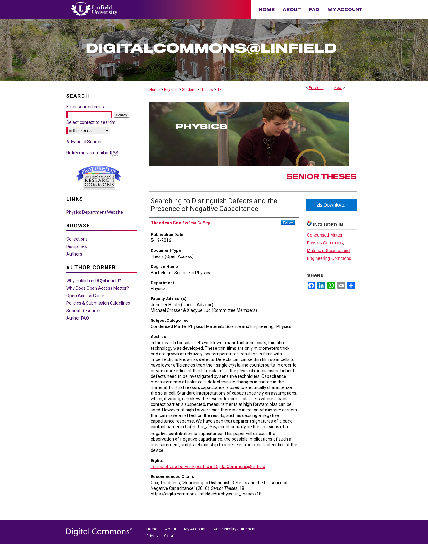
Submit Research (83, 310)
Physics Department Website (94, 212)
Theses (206, 89)
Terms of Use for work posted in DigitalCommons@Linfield (208, 466)
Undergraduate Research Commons (99, 178)
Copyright (172, 536)
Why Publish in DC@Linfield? (93, 280)
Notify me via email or (92, 152)
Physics (171, 89)
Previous (316, 88)
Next (338, 88)
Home (154, 89)
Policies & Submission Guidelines (98, 303)
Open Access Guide (85, 295)
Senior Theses (321, 176)
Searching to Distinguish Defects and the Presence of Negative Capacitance (214, 205)
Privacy (152, 536)
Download (331, 205)
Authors (74, 253)
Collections (77, 239)
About (171, 529)
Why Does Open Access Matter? (97, 288)
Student (188, 89)
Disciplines (76, 246)
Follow (288, 222)
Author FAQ (77, 318)
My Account (195, 529)
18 (219, 89)
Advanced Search (83, 141)
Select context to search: (90, 122)
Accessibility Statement (234, 529)
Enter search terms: (85, 106)
